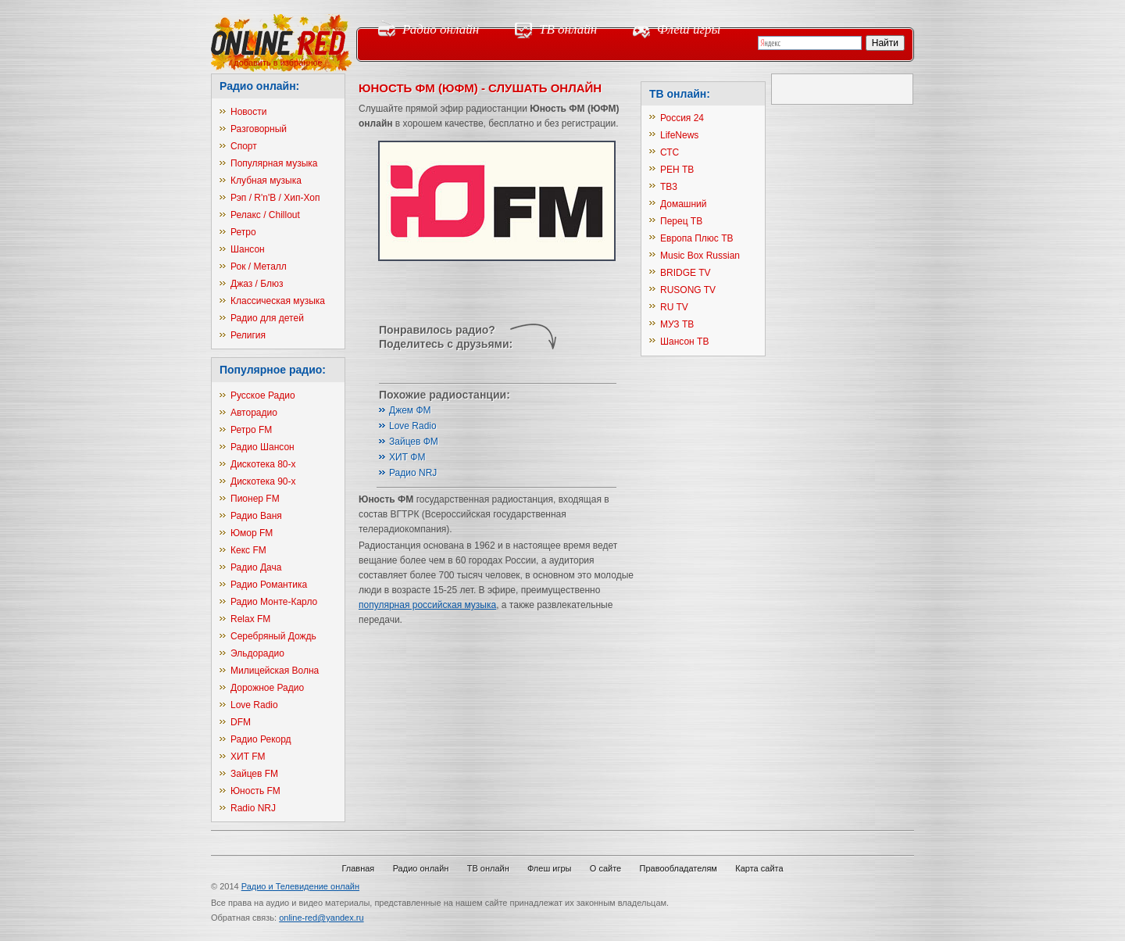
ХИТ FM (248, 756)
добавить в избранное (278, 62)
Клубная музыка (266, 180)
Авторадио (253, 412)
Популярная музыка (274, 163)
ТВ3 (668, 186)
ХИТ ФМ (407, 457)
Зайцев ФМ (413, 441)
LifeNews (679, 135)
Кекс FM (248, 550)
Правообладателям (678, 868)
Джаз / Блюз (256, 283)
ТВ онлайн (568, 29)
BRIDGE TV (685, 272)
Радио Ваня (256, 515)
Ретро (243, 232)
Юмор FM (251, 533)
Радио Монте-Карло (273, 601)
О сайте (605, 868)
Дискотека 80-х (263, 464)
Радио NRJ (413, 472)
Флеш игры (688, 29)
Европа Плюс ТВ (697, 238)
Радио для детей (267, 318)
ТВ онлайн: (679, 94)
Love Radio (254, 704)
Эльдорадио (257, 653)
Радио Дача (255, 567)
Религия (248, 335)
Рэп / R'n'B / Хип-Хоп (275, 197)
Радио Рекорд (260, 739)
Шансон (247, 249)
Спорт (243, 146)
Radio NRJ (253, 808)
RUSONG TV (688, 289)
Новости (248, 111)
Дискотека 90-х (263, 481)
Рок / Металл (258, 266)
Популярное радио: (273, 369)
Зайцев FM (254, 773)
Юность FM (255, 790)
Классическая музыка (277, 300)
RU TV (674, 307)
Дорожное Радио (267, 687)
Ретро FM (251, 429)
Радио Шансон (262, 447)
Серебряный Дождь (273, 636)
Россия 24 (682, 118)
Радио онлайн (440, 29)
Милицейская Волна (274, 670)
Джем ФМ (410, 410)
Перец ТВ (681, 221)
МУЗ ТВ (677, 324)
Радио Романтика (268, 584)
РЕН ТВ (677, 169)
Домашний (683, 204)
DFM (240, 722)
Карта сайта (759, 868)
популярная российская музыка (427, 604)
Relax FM (250, 619)
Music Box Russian (700, 255)
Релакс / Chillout (265, 214)
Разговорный (258, 128)
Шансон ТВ (684, 341)
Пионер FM (255, 498)
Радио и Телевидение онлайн (300, 886)
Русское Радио (262, 395)
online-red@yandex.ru (321, 917)
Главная (357, 868)
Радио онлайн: (259, 86)
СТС (669, 152)
